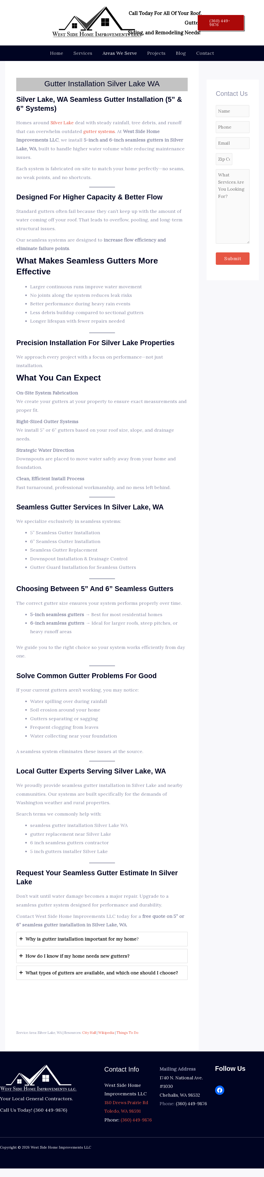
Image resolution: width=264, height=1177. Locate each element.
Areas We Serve (120, 53)
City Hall (89, 1033)
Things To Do (127, 1033)
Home (59, 53)
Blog (179, 53)
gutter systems (100, 131)
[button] (220, 23)
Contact (202, 53)
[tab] (102, 939)
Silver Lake (63, 123)
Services (84, 53)
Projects (156, 53)
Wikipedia (106, 1033)
